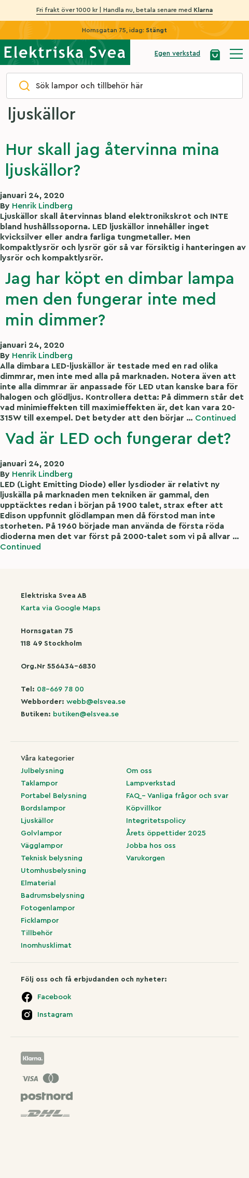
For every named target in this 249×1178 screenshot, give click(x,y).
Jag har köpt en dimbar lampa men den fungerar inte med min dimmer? (119, 299)
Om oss (139, 771)
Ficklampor (40, 920)
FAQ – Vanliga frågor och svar (177, 796)
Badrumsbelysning (53, 895)
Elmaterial (38, 883)
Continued (215, 418)
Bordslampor (43, 808)
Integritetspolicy (156, 820)
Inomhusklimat (46, 945)
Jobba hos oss (151, 845)
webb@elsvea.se (96, 701)
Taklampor (39, 783)
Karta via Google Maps (61, 608)
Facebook (54, 997)
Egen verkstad (177, 53)
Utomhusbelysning (53, 870)
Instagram (55, 1014)
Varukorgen (145, 858)
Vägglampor (42, 845)
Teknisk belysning (51, 858)
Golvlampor (41, 833)
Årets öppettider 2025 (166, 833)
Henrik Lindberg (42, 206)
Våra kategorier (47, 758)
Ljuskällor (37, 820)
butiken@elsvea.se (86, 714)
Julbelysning (42, 771)
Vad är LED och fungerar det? (118, 438)
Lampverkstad (150, 783)
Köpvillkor (143, 808)
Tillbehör (36, 933)
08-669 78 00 (60, 689)
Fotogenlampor (48, 908)
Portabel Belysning (54, 796)
